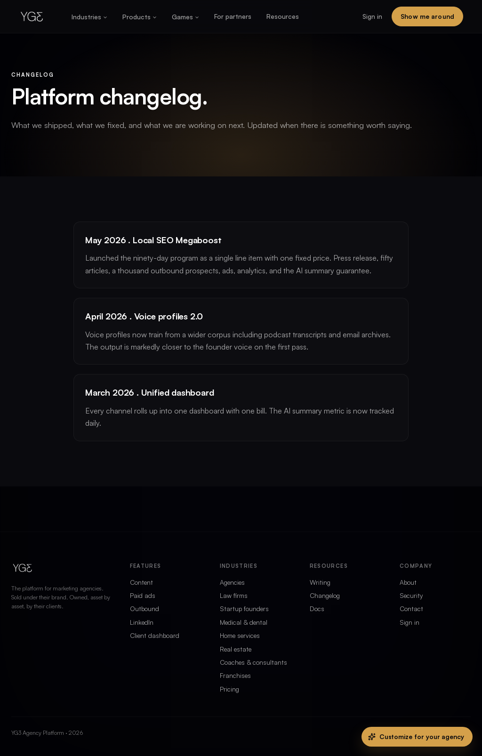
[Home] (32, 16)
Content (141, 582)
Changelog (325, 595)
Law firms (234, 595)
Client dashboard (154, 635)
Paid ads (142, 595)
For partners (232, 16)
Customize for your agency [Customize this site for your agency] (416, 736)
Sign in (372, 16)
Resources (282, 16)
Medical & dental (243, 622)
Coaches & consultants (253, 662)
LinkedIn (141, 622)
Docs (317, 609)
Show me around (427, 16)
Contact (411, 609)
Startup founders (244, 609)
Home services (240, 635)
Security (411, 595)
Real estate (235, 649)
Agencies (232, 582)
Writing (320, 582)
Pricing (229, 689)
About (408, 582)
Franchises (235, 675)
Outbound (144, 609)
